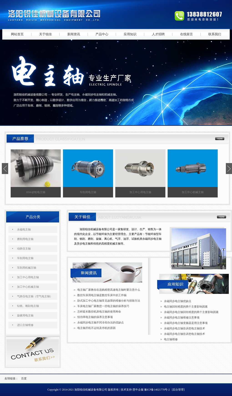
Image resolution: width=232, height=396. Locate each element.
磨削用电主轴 (25, 239)
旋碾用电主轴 (25, 315)
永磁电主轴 (24, 229)
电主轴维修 (171, 339)
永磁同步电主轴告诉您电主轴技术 (184, 328)
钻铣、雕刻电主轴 (28, 306)
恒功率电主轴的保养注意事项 (95, 317)
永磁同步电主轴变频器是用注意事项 (186, 323)
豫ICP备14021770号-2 (157, 389)
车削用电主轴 (25, 258)
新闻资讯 (73, 34)
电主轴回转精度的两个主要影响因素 (186, 306)
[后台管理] (178, 389)
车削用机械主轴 (26, 267)
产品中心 (102, 34)
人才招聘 (158, 34)
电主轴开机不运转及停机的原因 (96, 328)
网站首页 (17, 34)
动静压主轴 (24, 248)
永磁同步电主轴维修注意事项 (181, 317)
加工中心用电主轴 (28, 277)
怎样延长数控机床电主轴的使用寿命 (99, 311)
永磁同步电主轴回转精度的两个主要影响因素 (191, 312)
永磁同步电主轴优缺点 (177, 301)
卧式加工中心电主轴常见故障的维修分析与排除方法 (108, 300)
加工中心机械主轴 (28, 286)
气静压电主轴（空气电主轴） (35, 296)
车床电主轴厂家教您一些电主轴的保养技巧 (103, 306)
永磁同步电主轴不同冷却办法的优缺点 (100, 322)
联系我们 (214, 34)
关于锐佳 (45, 34)
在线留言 (186, 34)
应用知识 (130, 34)
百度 (24, 378)
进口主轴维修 (25, 325)
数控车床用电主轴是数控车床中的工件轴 (101, 295)
